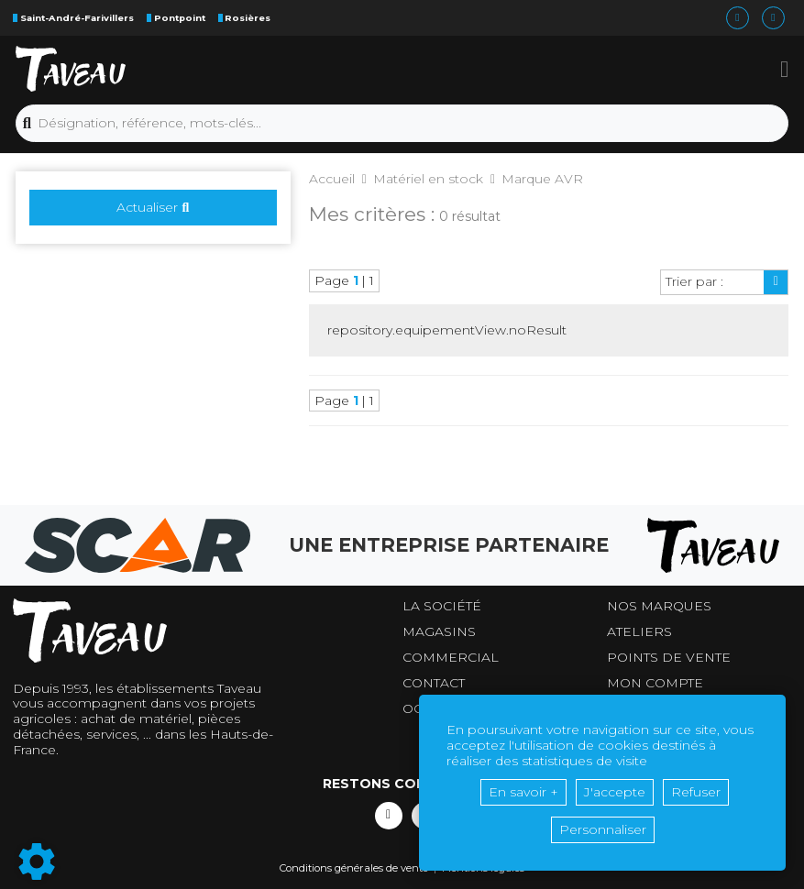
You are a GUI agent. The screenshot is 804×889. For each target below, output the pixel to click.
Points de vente (669, 657)
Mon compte (655, 683)
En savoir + (523, 792)
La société (441, 606)
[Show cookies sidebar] (36, 861)
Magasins (439, 632)
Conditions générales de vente (354, 868)
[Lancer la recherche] (27, 123)
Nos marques (659, 606)
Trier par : (694, 281)
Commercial (450, 657)
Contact (433, 683)
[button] (784, 69)
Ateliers (639, 632)
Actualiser (152, 207)
